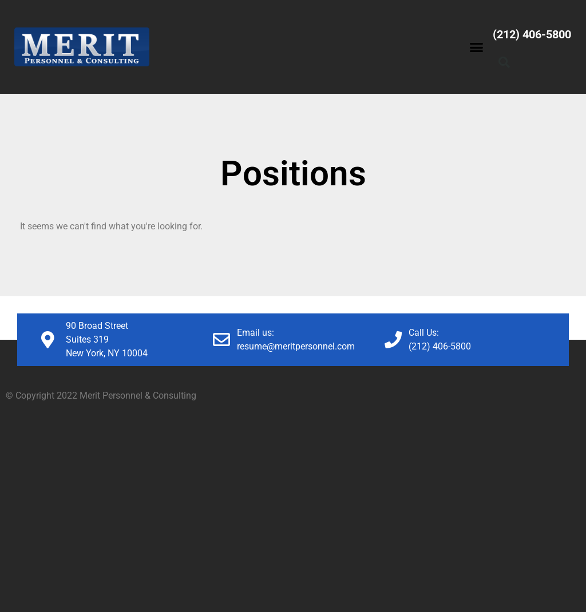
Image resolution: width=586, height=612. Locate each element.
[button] (477, 47)
